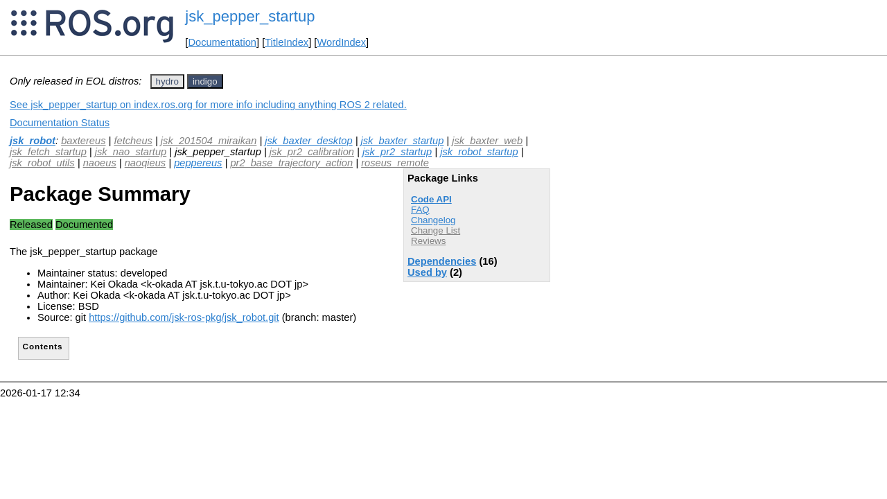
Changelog (433, 220)
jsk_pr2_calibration (312, 151)
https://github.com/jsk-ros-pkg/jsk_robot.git (184, 317)
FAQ (420, 209)
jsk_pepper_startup (250, 16)
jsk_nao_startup (130, 151)
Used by (427, 272)
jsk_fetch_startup (48, 151)
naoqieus (145, 162)
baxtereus (83, 140)
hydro (167, 81)
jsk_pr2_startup (397, 151)
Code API (431, 199)
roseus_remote (395, 162)
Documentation (222, 42)
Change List (435, 230)
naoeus (99, 162)
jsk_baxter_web (487, 140)
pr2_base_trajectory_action (291, 162)
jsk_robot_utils (42, 162)
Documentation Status (59, 122)
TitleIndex (286, 42)
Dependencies (441, 261)
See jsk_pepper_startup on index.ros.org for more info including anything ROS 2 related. (208, 104)
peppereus (198, 162)
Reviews (428, 241)
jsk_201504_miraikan (209, 140)
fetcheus (133, 140)
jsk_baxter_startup (402, 140)
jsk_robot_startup (479, 151)
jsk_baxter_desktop (308, 140)
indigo (205, 81)
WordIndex (341, 42)
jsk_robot (32, 140)
